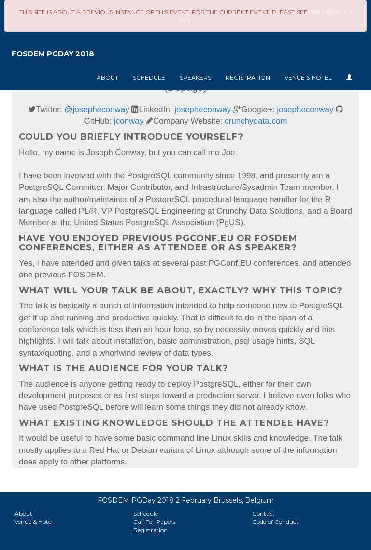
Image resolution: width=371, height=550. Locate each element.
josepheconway (202, 109)
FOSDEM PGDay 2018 (53, 53)
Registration (248, 77)
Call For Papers (154, 521)
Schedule (149, 77)
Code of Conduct (275, 521)
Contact (263, 513)
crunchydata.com (256, 121)
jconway (128, 121)
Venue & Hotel (308, 77)
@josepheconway (96, 109)
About (107, 77)
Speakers (195, 77)
